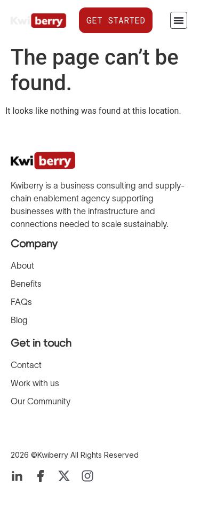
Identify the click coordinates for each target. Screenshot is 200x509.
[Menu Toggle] (178, 20)
